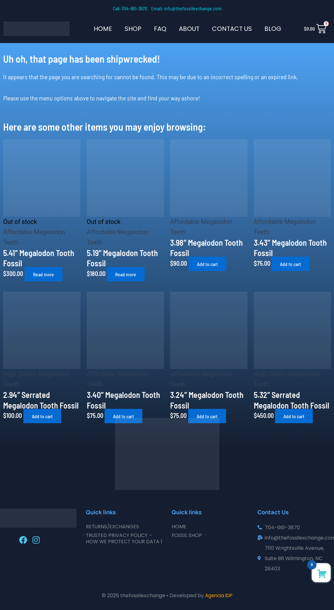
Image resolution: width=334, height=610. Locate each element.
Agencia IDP (218, 595)
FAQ (160, 28)
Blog (272, 28)
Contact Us (232, 28)
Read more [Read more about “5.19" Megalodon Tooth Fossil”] (127, 274)
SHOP (133, 28)
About (189, 28)
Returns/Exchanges (113, 526)
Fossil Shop (187, 535)
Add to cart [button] (209, 264)
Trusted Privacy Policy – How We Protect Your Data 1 (123, 541)
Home (103, 28)
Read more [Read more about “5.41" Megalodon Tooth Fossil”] (45, 274)
